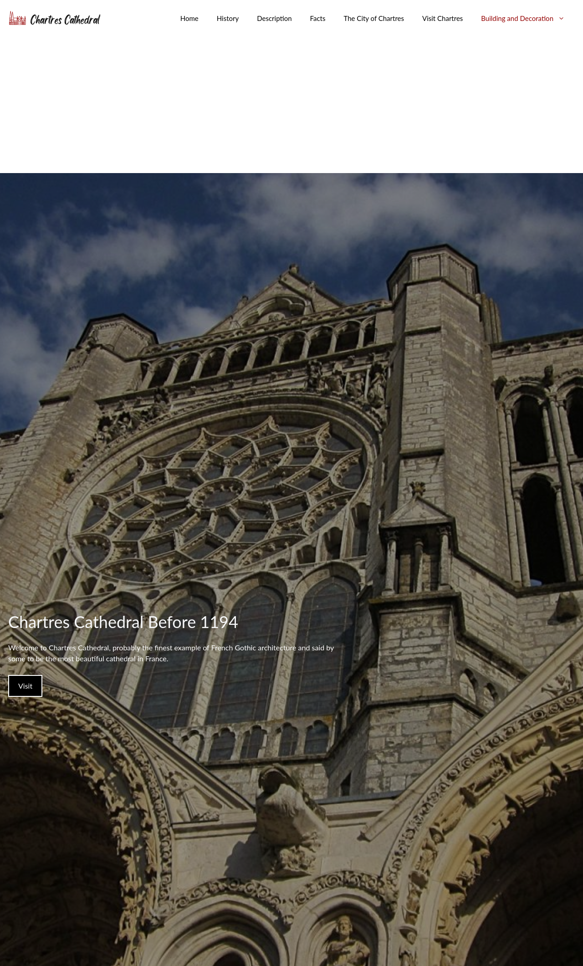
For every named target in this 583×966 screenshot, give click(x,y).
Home (189, 18)
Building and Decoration (527, 18)
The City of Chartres (374, 18)
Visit (25, 685)
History (228, 18)
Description (274, 18)
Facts (318, 18)
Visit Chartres (442, 18)
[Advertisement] (291, 105)
